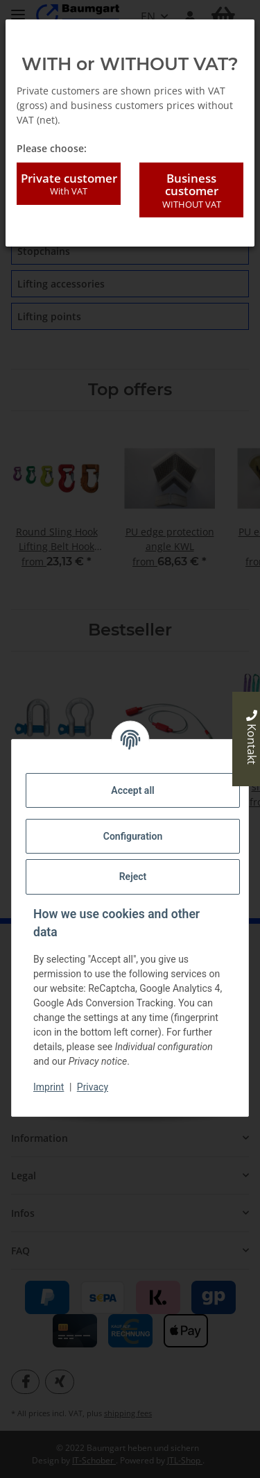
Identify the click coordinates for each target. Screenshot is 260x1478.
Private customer (69, 184)
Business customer (191, 190)
